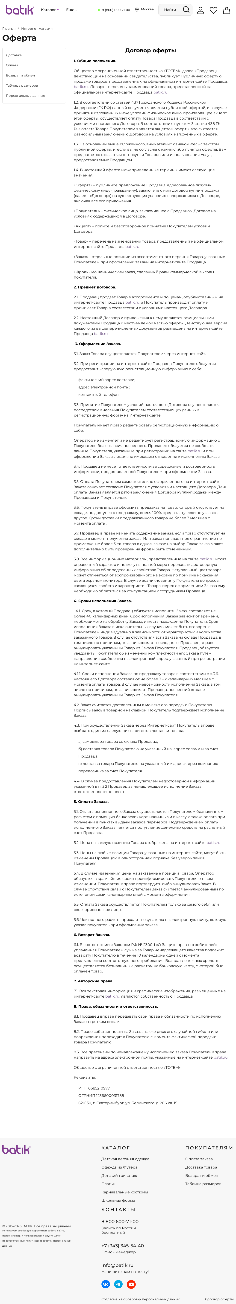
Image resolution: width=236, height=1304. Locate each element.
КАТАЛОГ (115, 1148)
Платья (108, 1184)
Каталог (50, 10)
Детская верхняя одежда (125, 1159)
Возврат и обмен (20, 75)
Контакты (118, 1209)
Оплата (12, 65)
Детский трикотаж (119, 1176)
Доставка (14, 55)
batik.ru (81, 87)
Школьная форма (118, 1200)
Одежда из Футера (119, 1167)
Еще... (71, 10)
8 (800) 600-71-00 (116, 10)
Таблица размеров (22, 85)
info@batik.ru (117, 1265)
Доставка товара (201, 1167)
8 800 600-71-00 (120, 1221)
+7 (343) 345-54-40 (122, 1245)
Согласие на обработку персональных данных (140, 1299)
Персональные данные (25, 96)
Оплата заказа (199, 1159)
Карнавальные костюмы (124, 1192)
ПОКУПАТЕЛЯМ (209, 1148)
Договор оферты (219, 1299)
